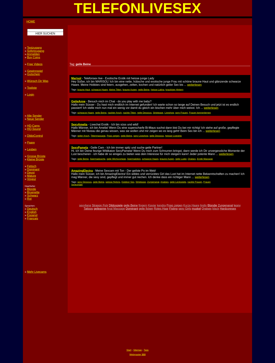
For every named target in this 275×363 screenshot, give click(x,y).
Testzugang (34, 47)
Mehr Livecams (36, 271)
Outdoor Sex (127, 182)
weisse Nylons (112, 182)
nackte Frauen (194, 182)
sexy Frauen (181, 112)
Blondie (212, 205)
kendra (161, 205)
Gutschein (33, 74)
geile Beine (143, 89)
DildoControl (35, 135)
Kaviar (152, 205)
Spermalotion (134, 159)
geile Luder (181, 159)
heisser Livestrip (173, 135)
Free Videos (34, 64)
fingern (143, 205)
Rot (29, 198)
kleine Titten (115, 89)
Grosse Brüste (36, 156)
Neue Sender (35, 118)
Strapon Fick (100, 205)
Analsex (164, 182)
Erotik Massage (205, 159)
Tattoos (88, 208)
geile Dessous (144, 112)
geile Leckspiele (178, 182)
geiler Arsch (83, 135)
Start (128, 350)
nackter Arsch (115, 112)
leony (237, 205)
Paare (31, 142)
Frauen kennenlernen (200, 112)
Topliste (32, 87)
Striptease (158, 112)
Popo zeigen (113, 135)
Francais (32, 218)
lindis (203, 205)
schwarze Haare (99, 89)
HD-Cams (33, 125)
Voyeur (31, 179)
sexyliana (85, 205)
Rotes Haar (161, 208)
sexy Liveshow (140, 135)
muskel (196, 208)
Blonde (31, 189)
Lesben (32, 149)
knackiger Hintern (175, 89)
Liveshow (169, 112)
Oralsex (192, 159)
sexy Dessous (84, 182)
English (31, 212)
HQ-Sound (34, 128)
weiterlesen (194, 84)
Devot (31, 172)
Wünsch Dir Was (37, 81)
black (215, 208)
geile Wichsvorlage (116, 159)
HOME (30, 21)
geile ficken (146, 208)
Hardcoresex (228, 208)
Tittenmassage (98, 135)
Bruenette (33, 192)
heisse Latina (157, 89)
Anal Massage (116, 208)
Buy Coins (33, 57)
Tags (146, 350)
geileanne (100, 208)
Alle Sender (34, 115)
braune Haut (83, 89)
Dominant (132, 208)
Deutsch (32, 208)
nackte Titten (129, 112)
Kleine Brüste (35, 159)
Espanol (32, 215)
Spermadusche (97, 159)
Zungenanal (153, 182)
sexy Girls (184, 208)
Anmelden (33, 54)
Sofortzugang (35, 50)
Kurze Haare (191, 205)
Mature (31, 175)
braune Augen (130, 89)
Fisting (173, 208)
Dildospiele (116, 205)
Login (30, 94)
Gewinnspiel (35, 70)
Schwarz (32, 195)
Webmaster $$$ (137, 354)
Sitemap (137, 350)
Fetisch (31, 166)
